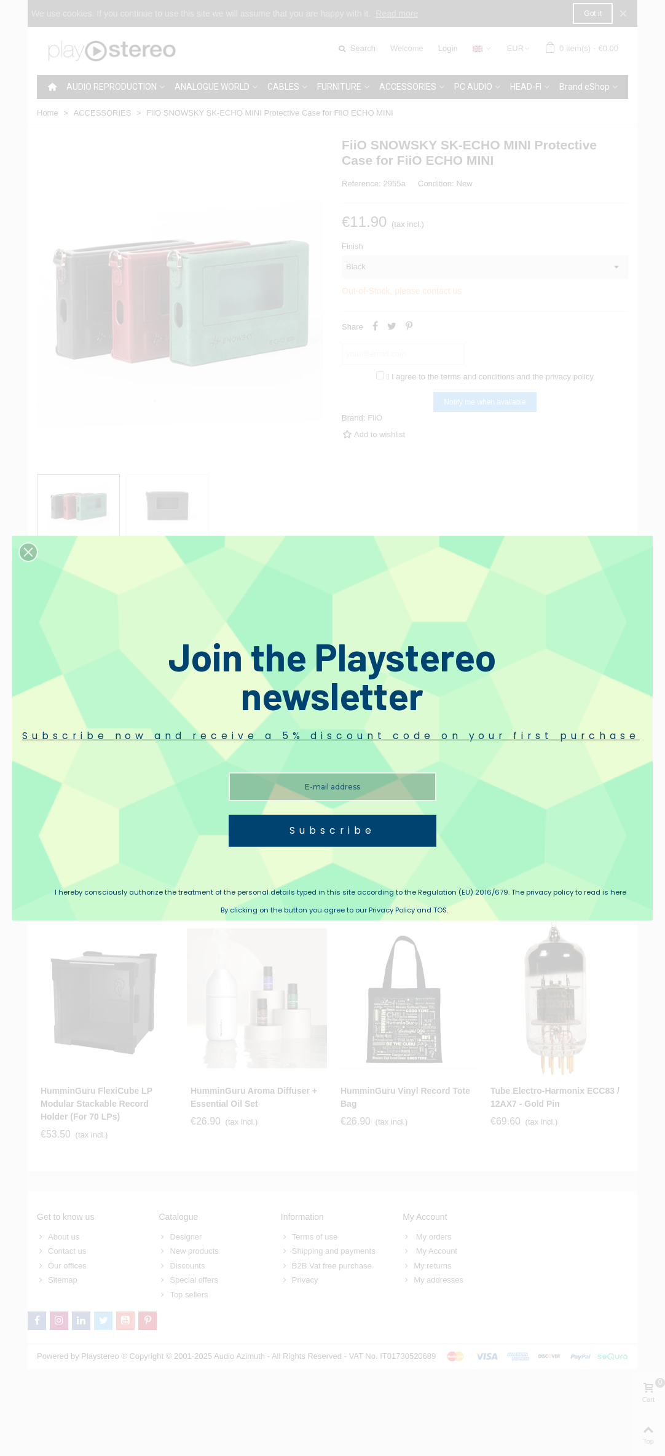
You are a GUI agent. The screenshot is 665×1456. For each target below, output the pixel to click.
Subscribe (332, 830)
